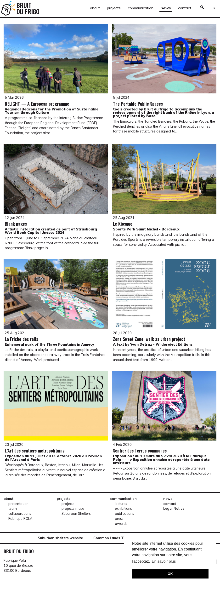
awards (121, 523)
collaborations (19, 513)
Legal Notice (173, 508)
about (95, 8)
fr (212, 8)
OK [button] (170, 574)
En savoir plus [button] (164, 561)
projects (114, 8)
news (166, 8)
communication (140, 8)
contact (184, 8)
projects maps (73, 508)
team (12, 508)
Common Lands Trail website (118, 538)
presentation (18, 504)
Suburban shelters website (60, 538)
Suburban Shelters (76, 513)
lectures (121, 504)
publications (124, 513)
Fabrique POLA (20, 518)
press (119, 518)
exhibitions (123, 508)
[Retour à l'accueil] (8, 8)
